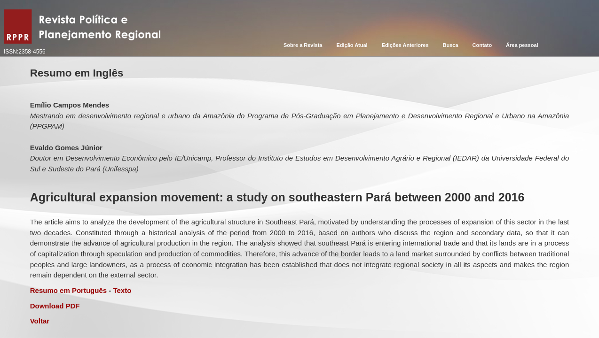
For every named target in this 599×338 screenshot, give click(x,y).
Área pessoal (522, 45)
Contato (482, 45)
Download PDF (55, 306)
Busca (450, 45)
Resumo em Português (68, 290)
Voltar (39, 321)
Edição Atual (351, 45)
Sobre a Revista (303, 45)
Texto (122, 290)
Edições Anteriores (405, 45)
